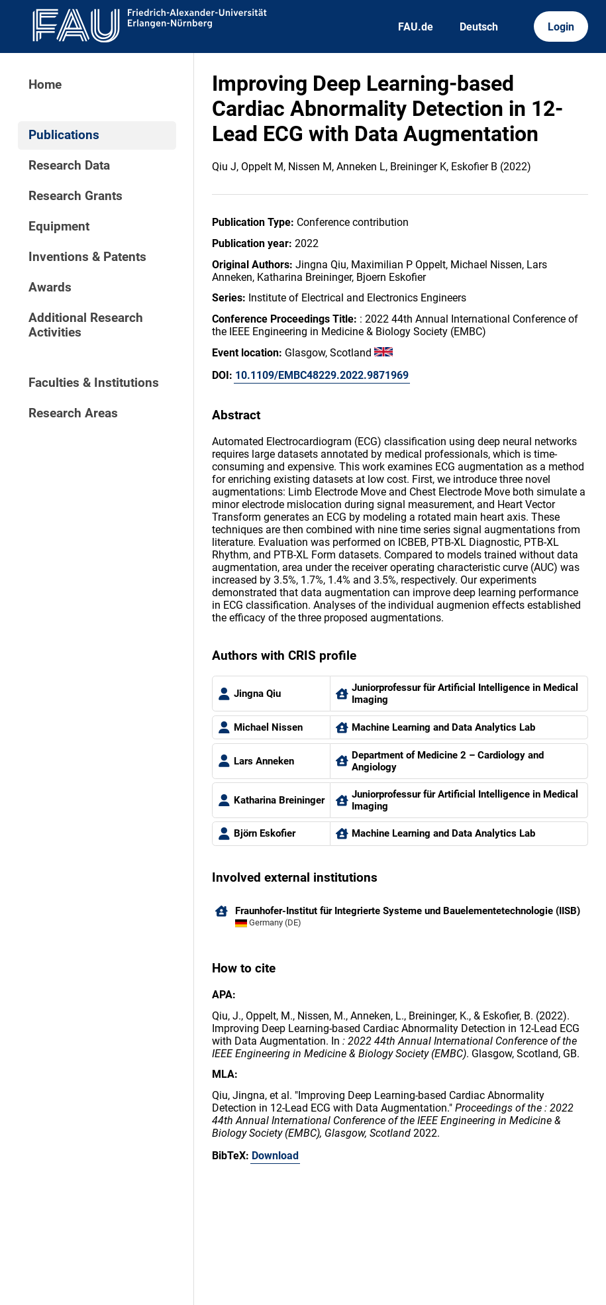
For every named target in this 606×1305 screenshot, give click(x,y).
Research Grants (75, 196)
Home (45, 85)
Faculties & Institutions (93, 383)
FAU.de (415, 27)
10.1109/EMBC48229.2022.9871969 (322, 375)
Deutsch (479, 27)
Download (275, 1155)
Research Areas (73, 413)
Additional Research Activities (85, 325)
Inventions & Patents (87, 257)
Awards (50, 287)
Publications (63, 135)
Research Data (69, 165)
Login (561, 27)
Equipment (58, 226)
